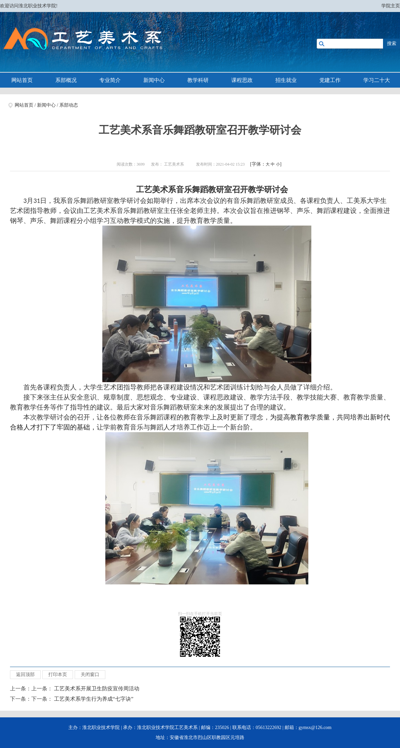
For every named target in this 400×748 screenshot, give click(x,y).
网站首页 (22, 80)
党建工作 (330, 80)
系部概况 (66, 80)
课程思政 (242, 80)
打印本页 (57, 674)
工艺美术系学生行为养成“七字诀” (93, 699)
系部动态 (68, 105)
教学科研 (198, 80)
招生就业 (286, 80)
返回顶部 (25, 674)
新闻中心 (154, 80)
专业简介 (110, 80)
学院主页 (390, 5)
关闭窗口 (90, 674)
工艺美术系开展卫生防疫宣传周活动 (96, 688)
